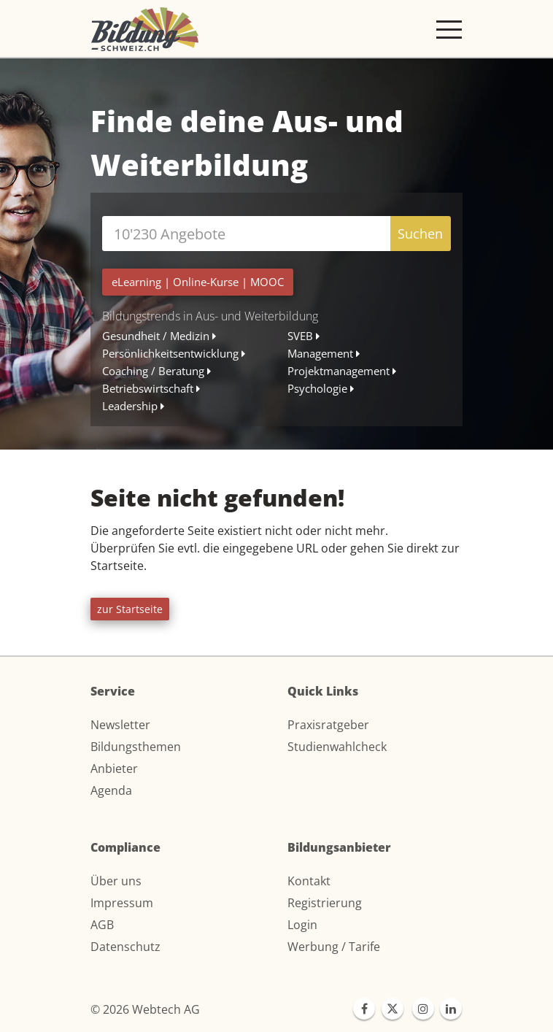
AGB (102, 925)
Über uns (116, 881)
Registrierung (324, 903)
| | (198, 281)
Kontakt (308, 881)
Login (302, 925)
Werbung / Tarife (333, 947)
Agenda (111, 790)
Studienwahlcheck (337, 747)
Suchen (420, 233)
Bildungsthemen (135, 747)
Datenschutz (125, 947)
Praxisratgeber (328, 725)
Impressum (121, 903)
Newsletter (120, 725)
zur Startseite (130, 609)
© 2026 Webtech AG (145, 1009)
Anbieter (114, 768)
